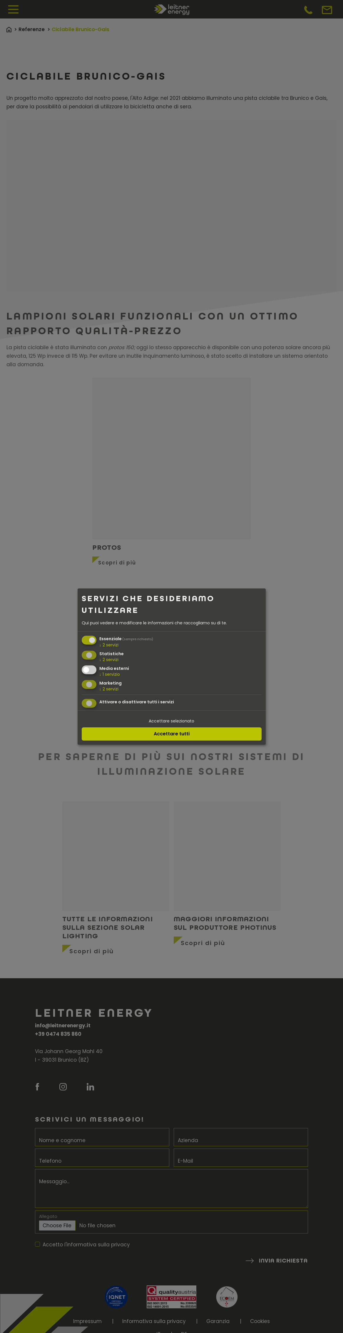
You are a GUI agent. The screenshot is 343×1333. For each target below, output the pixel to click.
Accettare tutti (172, 733)
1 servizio (109, 674)
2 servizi (108, 645)
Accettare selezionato (171, 721)
